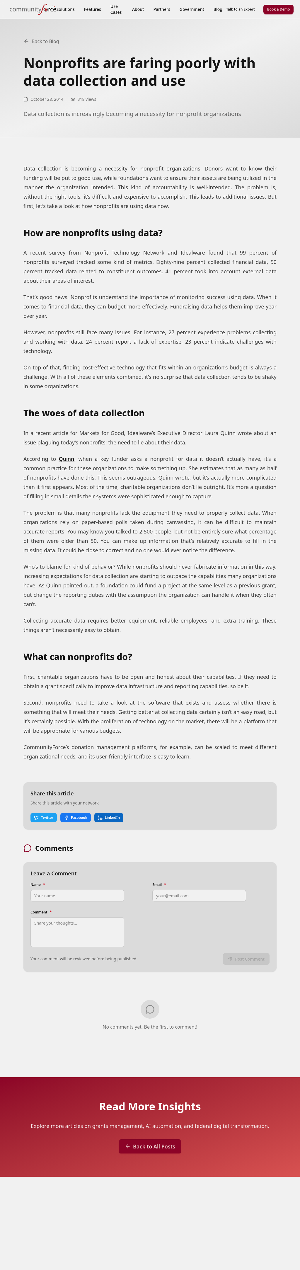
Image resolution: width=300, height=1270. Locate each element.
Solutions (66, 9)
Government (192, 9)
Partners (161, 9)
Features (92, 9)
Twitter (43, 817)
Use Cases (116, 9)
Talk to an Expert (240, 9)
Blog (218, 9)
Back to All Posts (150, 1146)
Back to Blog (41, 41)
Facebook (75, 817)
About (138, 9)
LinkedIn (109, 817)
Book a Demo (278, 9)
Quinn (66, 458)
